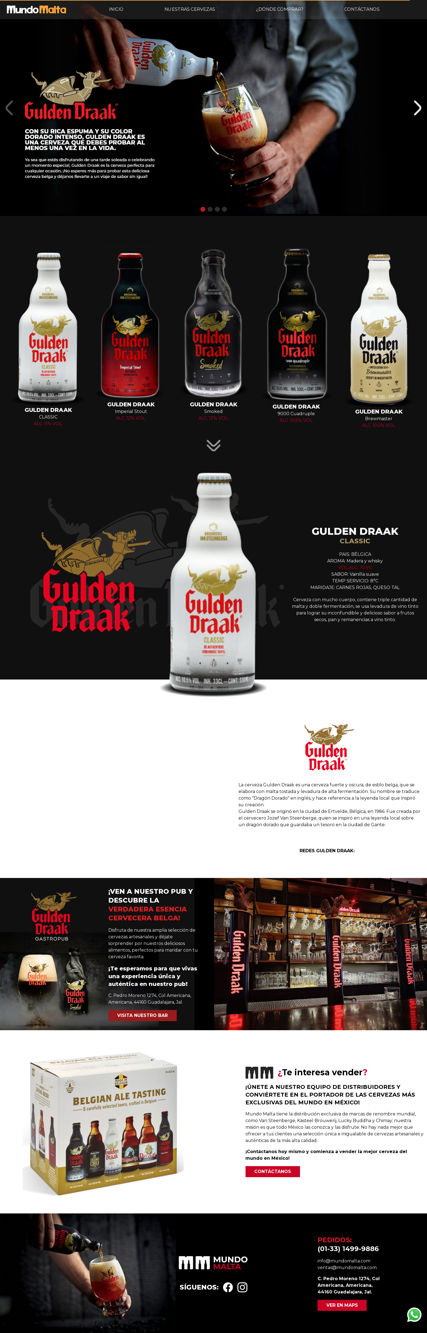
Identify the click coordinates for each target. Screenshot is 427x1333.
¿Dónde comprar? (279, 9)
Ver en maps (342, 1305)
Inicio (116, 9)
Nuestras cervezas (189, 9)
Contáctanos (361, 9)
